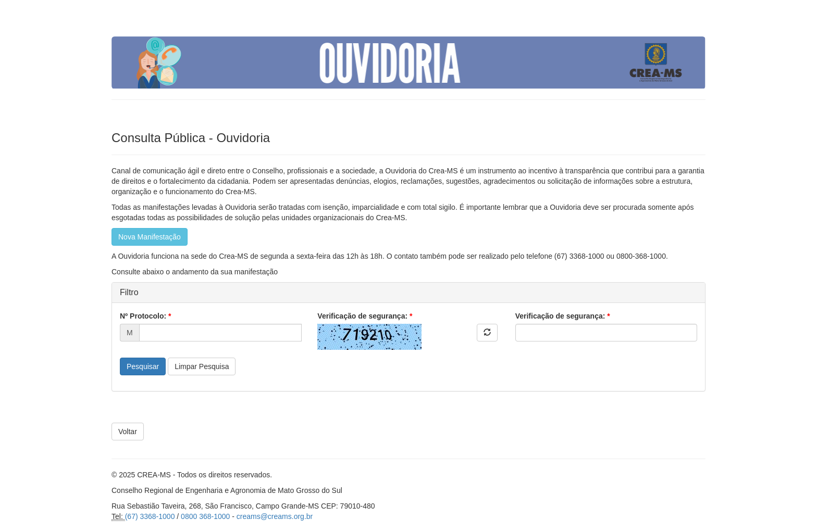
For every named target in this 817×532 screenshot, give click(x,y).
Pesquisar (143, 366)
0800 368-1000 (205, 516)
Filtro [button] (129, 292)
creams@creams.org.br (275, 516)
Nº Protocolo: (145, 316)
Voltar (127, 431)
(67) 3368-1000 (150, 516)
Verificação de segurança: (364, 316)
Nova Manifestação (149, 237)
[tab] (408, 292)
